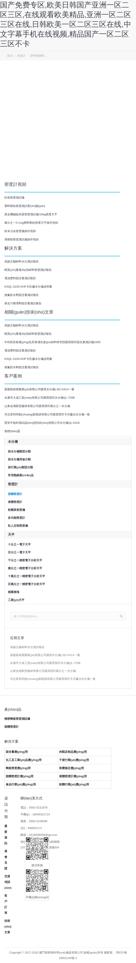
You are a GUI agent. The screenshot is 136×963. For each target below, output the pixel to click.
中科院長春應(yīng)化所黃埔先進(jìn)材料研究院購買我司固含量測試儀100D (52, 342)
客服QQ (129, 59)
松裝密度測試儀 (14, 197)
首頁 (10, 55)
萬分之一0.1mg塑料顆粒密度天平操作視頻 (31, 222)
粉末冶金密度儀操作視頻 (20, 231)
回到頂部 (129, 34)
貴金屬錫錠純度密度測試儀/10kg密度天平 (30, 214)
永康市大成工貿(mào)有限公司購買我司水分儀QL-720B (39, 397)
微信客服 (129, 72)
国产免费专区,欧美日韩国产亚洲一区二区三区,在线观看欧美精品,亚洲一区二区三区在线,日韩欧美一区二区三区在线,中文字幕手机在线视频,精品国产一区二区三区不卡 (65, 24)
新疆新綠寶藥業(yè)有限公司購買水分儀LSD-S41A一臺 (39, 389)
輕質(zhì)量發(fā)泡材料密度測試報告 (28, 269)
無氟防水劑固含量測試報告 (21, 295)
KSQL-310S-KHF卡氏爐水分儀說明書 (28, 286)
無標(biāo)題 (12, 431)
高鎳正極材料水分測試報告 (21, 261)
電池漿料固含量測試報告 (20, 278)
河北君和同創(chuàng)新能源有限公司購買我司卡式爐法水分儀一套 (47, 414)
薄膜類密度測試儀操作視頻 (21, 239)
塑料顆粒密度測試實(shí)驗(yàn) (24, 206)
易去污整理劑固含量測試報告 (23, 303)
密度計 (21, 55)
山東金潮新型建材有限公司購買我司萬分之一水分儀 (37, 406)
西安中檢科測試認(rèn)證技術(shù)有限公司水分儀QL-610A (42, 422)
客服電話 (129, 47)
